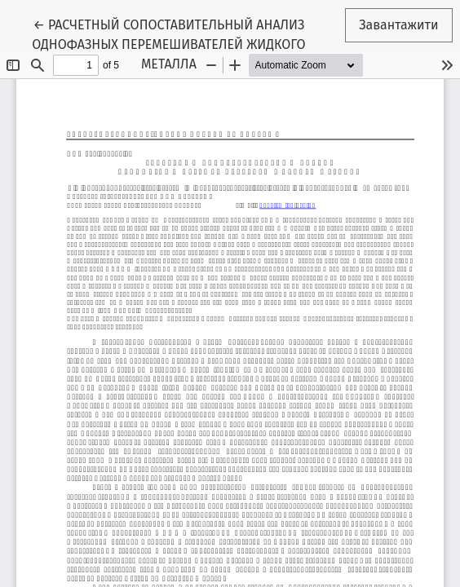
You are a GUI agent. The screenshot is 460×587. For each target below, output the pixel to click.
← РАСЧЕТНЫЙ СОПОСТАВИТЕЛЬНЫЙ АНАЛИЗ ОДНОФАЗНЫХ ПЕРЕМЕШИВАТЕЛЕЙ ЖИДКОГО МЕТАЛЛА (168, 43)
